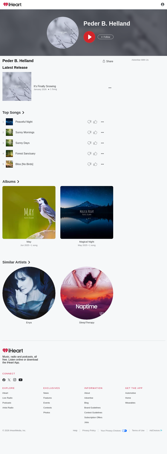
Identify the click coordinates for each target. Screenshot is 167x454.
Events (46, 403)
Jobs (86, 422)
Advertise (88, 398)
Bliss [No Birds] (24, 164)
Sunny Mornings (24, 132)
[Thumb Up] (95, 122)
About (87, 393)
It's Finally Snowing (45, 86)
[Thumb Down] (89, 122)
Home (128, 398)
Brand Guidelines (92, 407)
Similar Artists (16, 262)
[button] (89, 37)
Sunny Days (22, 143)
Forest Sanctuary (25, 153)
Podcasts (6, 403)
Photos (46, 412)
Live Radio (7, 398)
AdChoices (156, 430)
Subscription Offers (93, 417)
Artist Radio (7, 407)
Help (75, 430)
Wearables (130, 403)
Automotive (130, 393)
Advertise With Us (140, 60)
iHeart (5, 393)
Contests (47, 407)
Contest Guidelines (93, 412)
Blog (86, 403)
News (46, 393)
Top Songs (13, 112)
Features (47, 398)
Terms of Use (138, 430)
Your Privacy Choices (114, 430)
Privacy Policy (89, 430)
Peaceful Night (23, 121)
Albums (11, 182)
